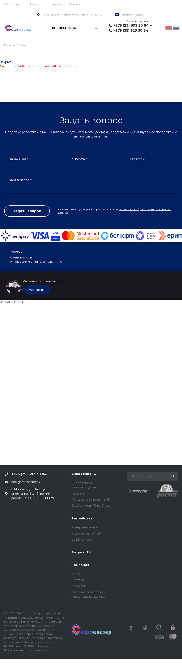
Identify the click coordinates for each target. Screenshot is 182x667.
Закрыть (6, 62)
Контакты (55, 4)
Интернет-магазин (85, 527)
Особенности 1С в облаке (91, 505)
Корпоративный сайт (87, 533)
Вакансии (75, 4)
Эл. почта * (78, 159)
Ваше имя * (18, 159)
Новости (34, 4)
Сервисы (78, 493)
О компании (12, 4)
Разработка (82, 518)
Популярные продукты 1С (90, 499)
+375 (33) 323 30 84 (130, 30)
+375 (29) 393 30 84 (131, 25)
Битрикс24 (81, 552)
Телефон (137, 159)
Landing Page (81, 539)
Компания (80, 565)
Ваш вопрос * (20, 180)
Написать (37, 290)
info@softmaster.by (133, 14)
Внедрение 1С (83, 474)
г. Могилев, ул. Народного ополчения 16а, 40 (72, 14)
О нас (75, 574)
